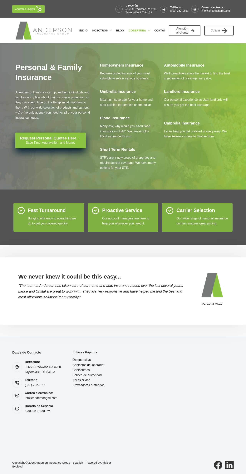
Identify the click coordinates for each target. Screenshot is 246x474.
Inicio (83, 30)
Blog (120, 30)
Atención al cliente (185, 30)
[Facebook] (218, 465)
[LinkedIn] (229, 465)
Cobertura (140, 30)
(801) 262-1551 (179, 10)
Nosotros (102, 30)
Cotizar (219, 31)
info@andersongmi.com (215, 10)
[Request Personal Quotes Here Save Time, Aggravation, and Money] (50, 140)
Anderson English (28, 9)
